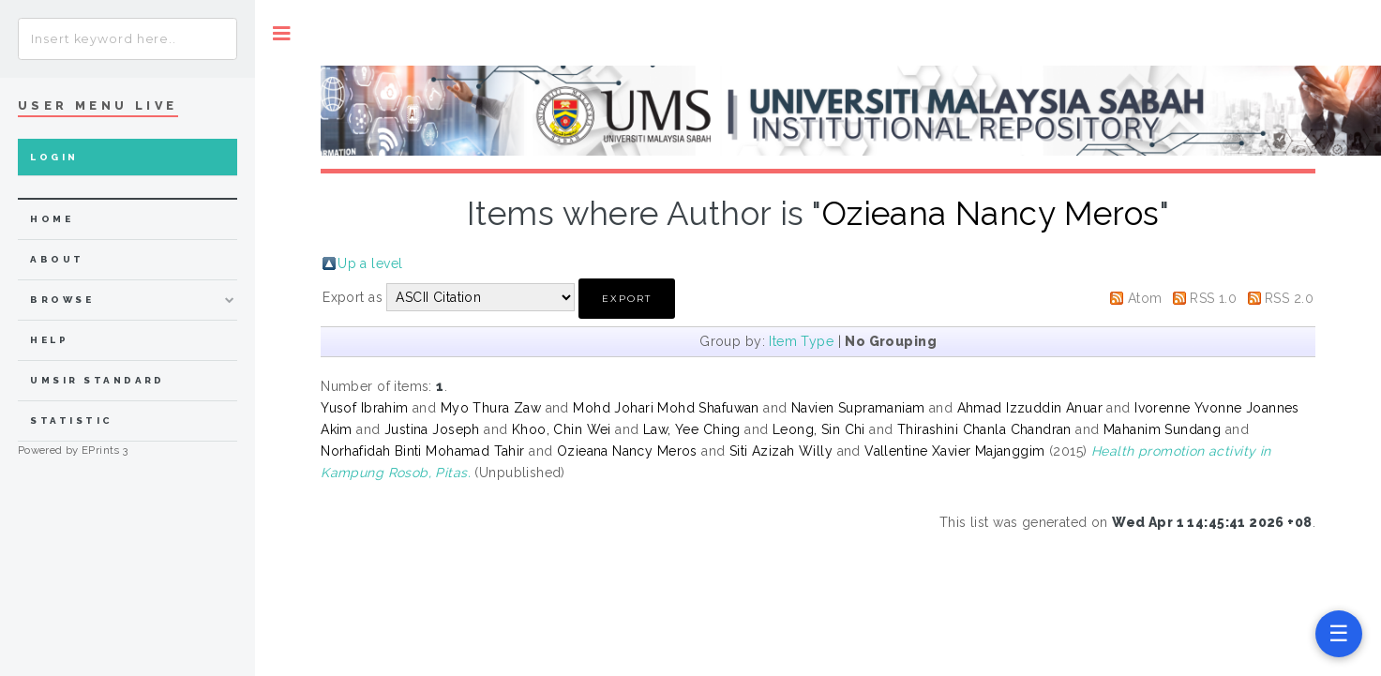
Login (54, 157)
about (56, 259)
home (51, 219)
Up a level (370, 263)
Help (49, 340)
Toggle (281, 33)
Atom (1145, 298)
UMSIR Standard (97, 380)
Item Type (801, 341)
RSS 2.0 (1289, 298)
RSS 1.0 (1213, 298)
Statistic (71, 420)
